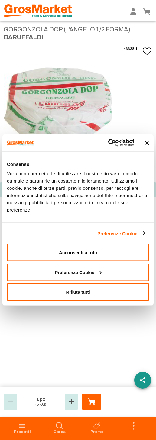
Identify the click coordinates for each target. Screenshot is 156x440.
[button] (10, 402)
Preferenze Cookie (117, 233)
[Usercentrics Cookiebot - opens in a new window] (107, 143)
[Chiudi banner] (147, 143)
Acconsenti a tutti (78, 252)
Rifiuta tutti (78, 292)
